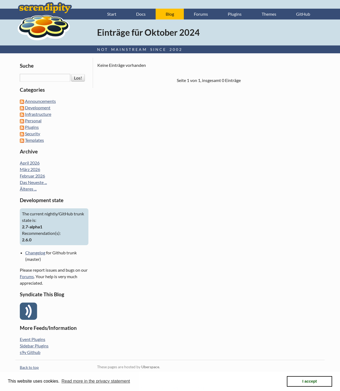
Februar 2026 (32, 175)
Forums (201, 14)
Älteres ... (28, 188)
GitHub (303, 14)
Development (37, 107)
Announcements (40, 101)
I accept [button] (309, 381)
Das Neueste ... (33, 182)
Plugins (235, 14)
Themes (269, 14)
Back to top (29, 367)
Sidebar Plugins (34, 345)
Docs (141, 14)
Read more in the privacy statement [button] (96, 381)
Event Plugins (32, 339)
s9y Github (30, 352)
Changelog (35, 252)
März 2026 (30, 169)
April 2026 (30, 162)
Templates (34, 140)
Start (111, 14)
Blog (170, 14)
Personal (33, 120)
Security (32, 133)
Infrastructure (38, 114)
